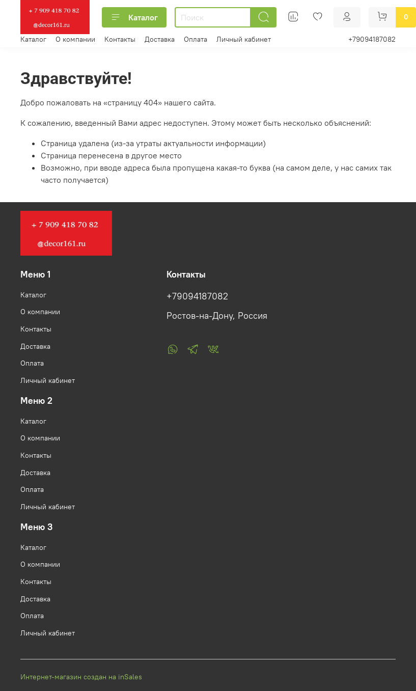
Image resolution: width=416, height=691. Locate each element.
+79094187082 (372, 39)
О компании (75, 39)
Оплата (195, 39)
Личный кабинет (243, 39)
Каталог (134, 17)
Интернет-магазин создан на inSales (81, 676)
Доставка (160, 39)
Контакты (119, 39)
